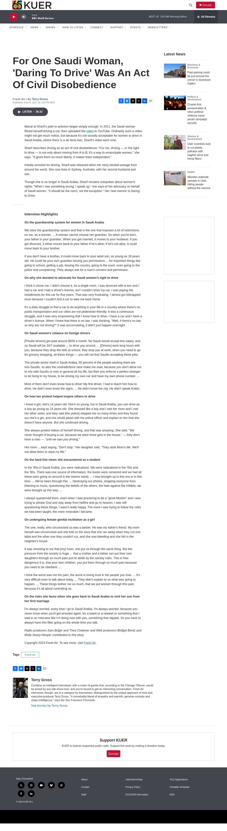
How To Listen (73, 35)
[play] (13, 24)
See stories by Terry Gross (49, 713)
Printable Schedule (180, 794)
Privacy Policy (133, 794)
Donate (209, 9)
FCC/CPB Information (137, 802)
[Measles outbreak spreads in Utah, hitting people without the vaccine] (175, 185)
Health (191, 179)
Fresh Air (90, 650)
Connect (97, 35)
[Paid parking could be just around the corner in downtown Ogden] (175, 78)
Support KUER (113, 747)
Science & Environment (195, 145)
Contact (85, 794)
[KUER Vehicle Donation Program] (189, 309)
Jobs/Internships (134, 787)
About (84, 787)
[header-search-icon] (192, 8)
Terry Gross (40, 106)
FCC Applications (179, 787)
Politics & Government (194, 105)
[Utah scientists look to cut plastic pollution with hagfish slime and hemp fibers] (175, 150)
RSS (172, 802)
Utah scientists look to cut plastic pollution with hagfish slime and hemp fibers (199, 159)
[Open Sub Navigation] (26, 35)
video (90, 138)
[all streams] (206, 24)
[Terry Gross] (20, 695)
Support (117, 35)
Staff (83, 802)
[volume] (24, 24)
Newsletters (157, 35)
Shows (50, 35)
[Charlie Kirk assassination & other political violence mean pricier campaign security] (175, 110)
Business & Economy (194, 73)
